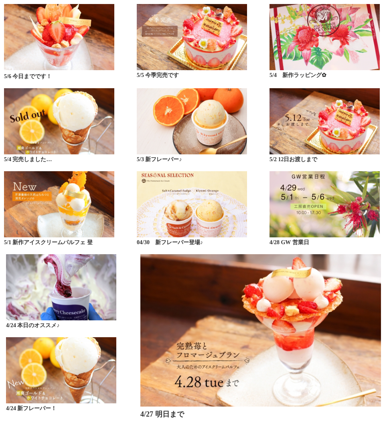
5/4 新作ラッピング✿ (298, 75)
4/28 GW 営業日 (289, 242)
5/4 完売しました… (28, 159)
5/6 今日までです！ (28, 76)
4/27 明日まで (162, 414)
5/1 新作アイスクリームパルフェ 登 (48, 242)
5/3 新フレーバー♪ (159, 159)
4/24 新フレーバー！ (31, 408)
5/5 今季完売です (158, 75)
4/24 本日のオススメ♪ (32, 325)
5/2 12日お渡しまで (293, 159)
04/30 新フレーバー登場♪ (170, 242)
